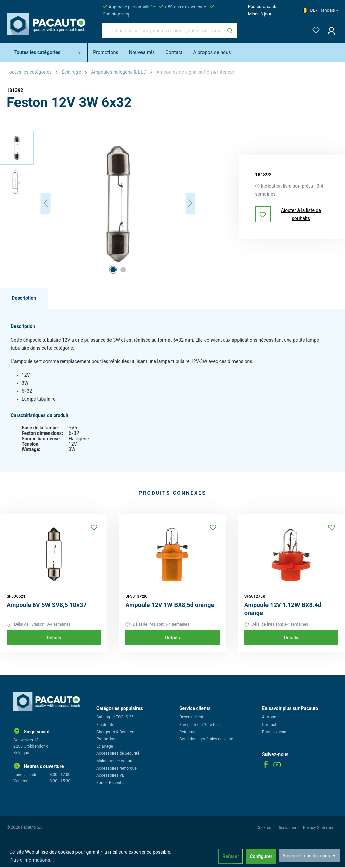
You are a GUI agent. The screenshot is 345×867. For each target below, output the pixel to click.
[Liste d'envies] (314, 29)
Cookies (264, 827)
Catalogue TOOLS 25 (115, 717)
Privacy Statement (319, 827)
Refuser (230, 856)
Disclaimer (287, 827)
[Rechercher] (230, 30)
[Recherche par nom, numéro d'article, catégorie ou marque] (162, 30)
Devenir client (191, 717)
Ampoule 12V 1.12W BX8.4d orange (282, 608)
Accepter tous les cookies (309, 855)
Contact (269, 724)
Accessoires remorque (116, 768)
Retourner (188, 732)
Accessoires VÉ (110, 775)
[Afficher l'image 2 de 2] (123, 269)
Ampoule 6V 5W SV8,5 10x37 (47, 604)
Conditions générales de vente (206, 739)
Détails (53, 637)
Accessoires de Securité (117, 753)
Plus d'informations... (31, 860)
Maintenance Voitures (115, 761)
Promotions (106, 739)
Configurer (261, 856)
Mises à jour (259, 14)
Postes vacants (262, 6)
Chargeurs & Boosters (115, 732)
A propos (270, 717)
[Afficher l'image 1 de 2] (113, 269)
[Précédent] (45, 203)
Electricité (105, 724)
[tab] (24, 298)
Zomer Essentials (112, 782)
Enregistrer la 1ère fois (199, 724)
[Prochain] (190, 203)
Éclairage (104, 746)
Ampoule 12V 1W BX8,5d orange (169, 604)
